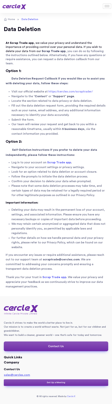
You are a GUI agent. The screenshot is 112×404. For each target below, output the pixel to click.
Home (9, 19)
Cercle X (70, 396)
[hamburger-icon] (107, 6)
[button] (56, 346)
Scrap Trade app (54, 51)
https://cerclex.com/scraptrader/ (70, 91)
